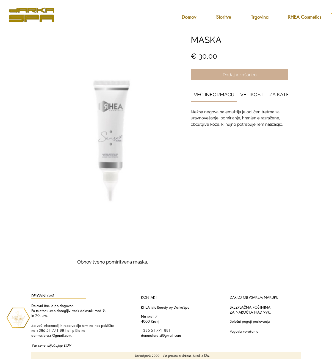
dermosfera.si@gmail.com (51, 335)
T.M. (206, 355)
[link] (214, 94)
